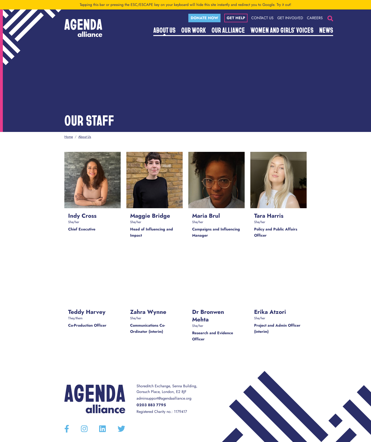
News (326, 29)
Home (68, 136)
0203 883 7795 (151, 405)
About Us (164, 29)
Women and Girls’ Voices (282, 29)
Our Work (193, 29)
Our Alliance (228, 29)
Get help (236, 18)
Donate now (204, 18)
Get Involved (290, 18)
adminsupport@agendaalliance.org (164, 398)
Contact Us (262, 18)
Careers (315, 18)
